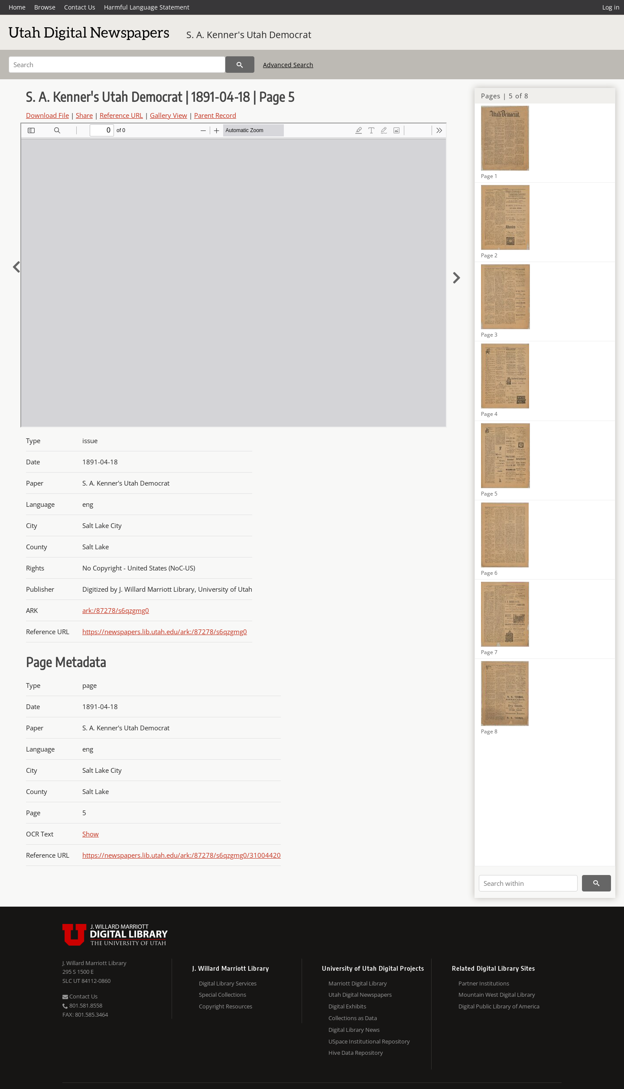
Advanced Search (288, 65)
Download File (47, 115)
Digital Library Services (228, 983)
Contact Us (79, 7)
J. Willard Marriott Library (94, 963)
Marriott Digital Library (357, 983)
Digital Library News (354, 1030)
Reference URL (121, 115)
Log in (611, 7)
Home (17, 7)
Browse (44, 7)
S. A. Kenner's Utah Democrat (248, 35)
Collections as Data (352, 1018)
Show (90, 834)
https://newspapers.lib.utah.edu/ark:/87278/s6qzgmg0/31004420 (181, 855)
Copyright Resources (225, 1006)
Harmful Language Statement (146, 7)
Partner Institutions (483, 983)
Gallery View (168, 115)
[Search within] (528, 883)
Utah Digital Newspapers (360, 994)
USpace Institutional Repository (369, 1041)
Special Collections (222, 994)
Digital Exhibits (347, 1006)
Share (84, 115)
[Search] (117, 64)
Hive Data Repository (355, 1053)
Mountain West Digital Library (496, 994)
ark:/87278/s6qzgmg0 (115, 610)
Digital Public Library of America (499, 1006)
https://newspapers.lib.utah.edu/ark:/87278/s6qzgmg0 (164, 631)
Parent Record (215, 115)
